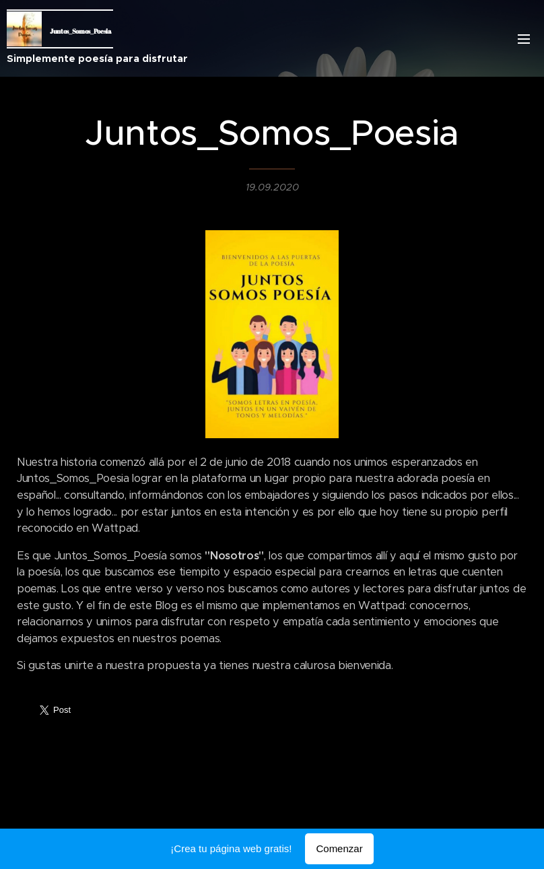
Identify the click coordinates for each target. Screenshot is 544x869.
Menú (524, 39)
